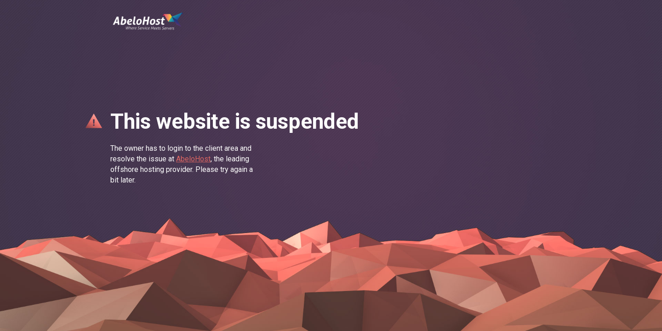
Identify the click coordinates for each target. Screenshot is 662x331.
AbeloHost (193, 158)
